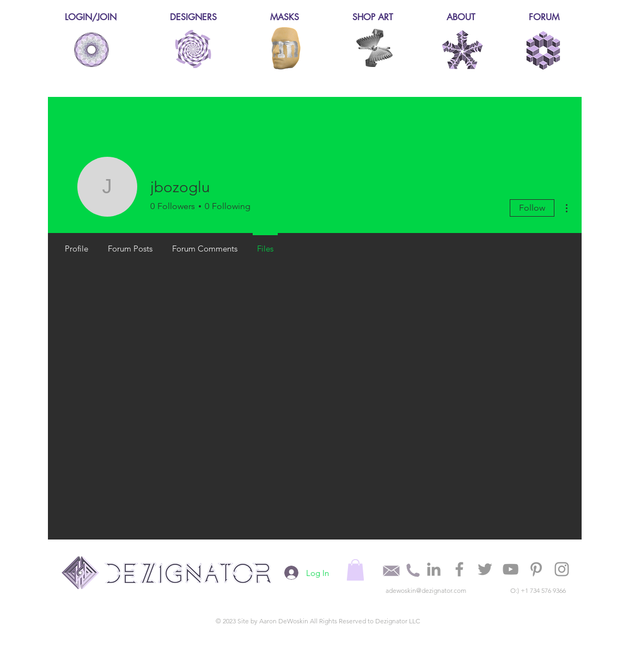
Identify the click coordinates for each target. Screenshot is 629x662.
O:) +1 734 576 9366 (538, 590)
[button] (355, 569)
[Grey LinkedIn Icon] (433, 569)
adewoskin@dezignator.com (426, 590)
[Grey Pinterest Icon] (536, 569)
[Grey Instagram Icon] (561, 569)
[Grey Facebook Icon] (459, 569)
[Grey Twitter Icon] (484, 569)
